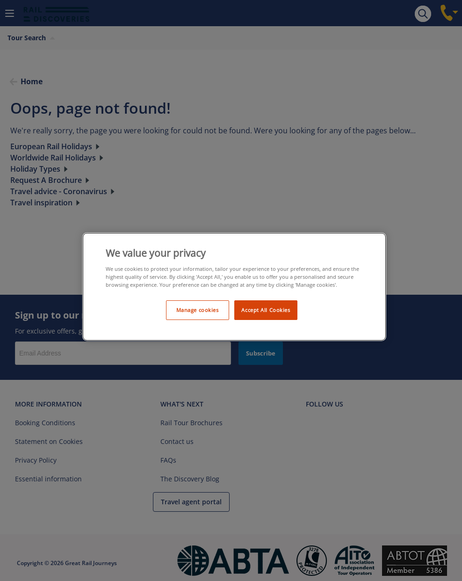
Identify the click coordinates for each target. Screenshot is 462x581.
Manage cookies (197, 309)
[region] (234, 286)
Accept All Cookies (265, 309)
